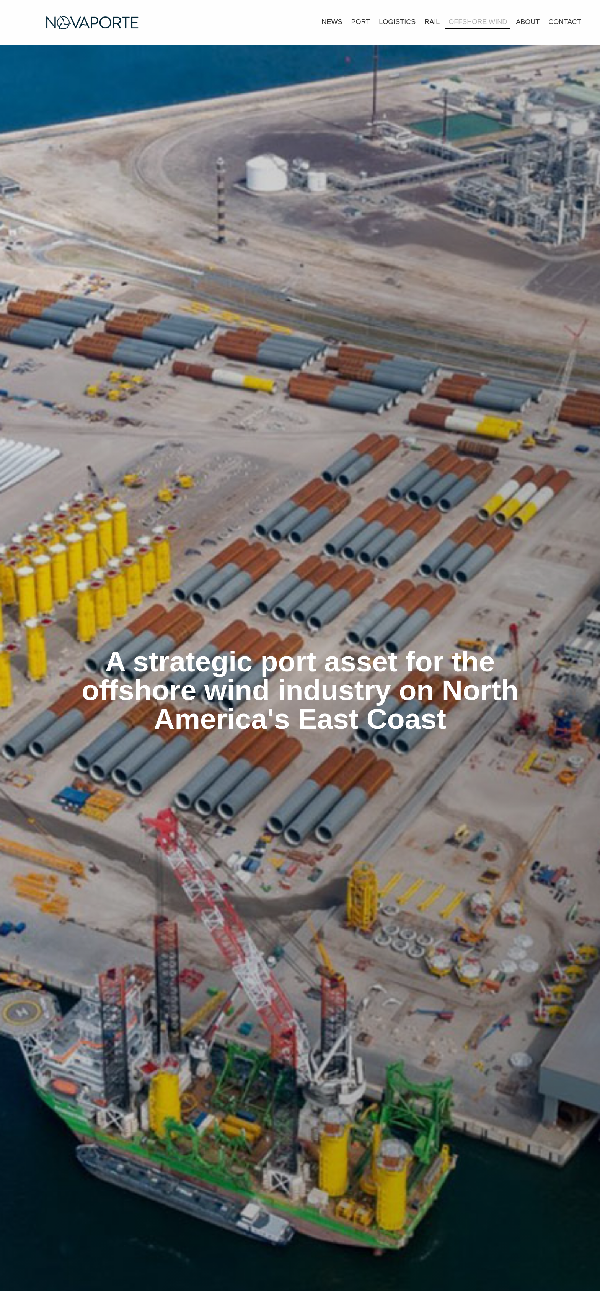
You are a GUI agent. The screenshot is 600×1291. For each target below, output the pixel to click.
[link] (332, 21)
